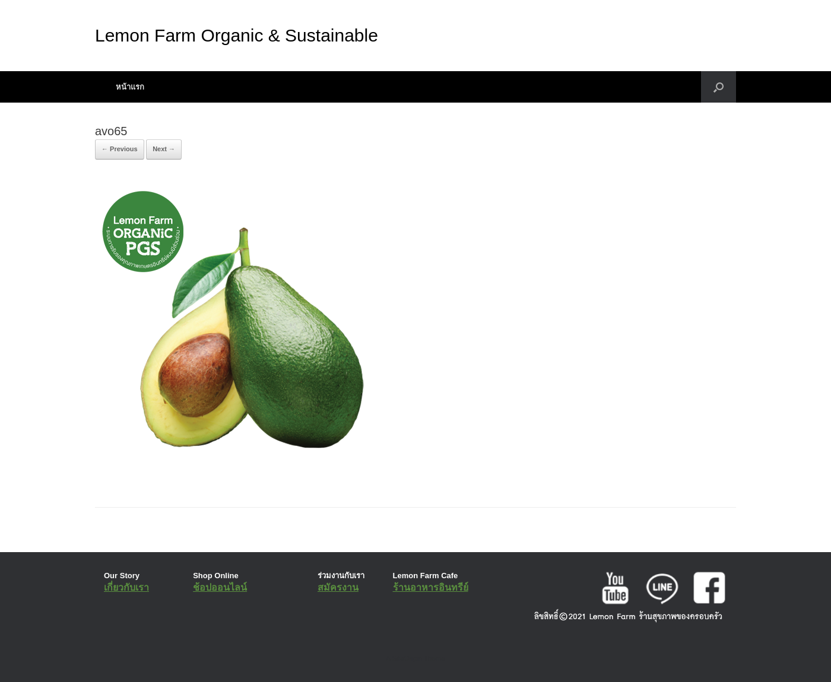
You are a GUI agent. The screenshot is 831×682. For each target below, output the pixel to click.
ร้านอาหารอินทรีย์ (430, 587)
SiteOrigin (407, 658)
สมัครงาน (338, 587)
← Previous (120, 148)
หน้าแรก (130, 86)
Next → (164, 148)
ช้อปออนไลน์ (220, 587)
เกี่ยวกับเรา (126, 587)
